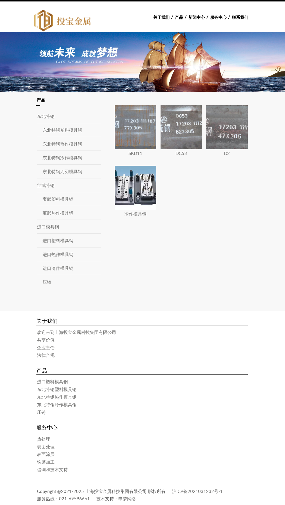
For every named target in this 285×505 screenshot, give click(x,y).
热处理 (43, 439)
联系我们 (240, 17)
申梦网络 (127, 498)
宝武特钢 (46, 185)
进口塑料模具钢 (58, 240)
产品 (179, 17)
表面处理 (46, 446)
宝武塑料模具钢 (58, 199)
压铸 (47, 282)
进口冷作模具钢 (58, 268)
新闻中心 (196, 17)
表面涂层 (46, 454)
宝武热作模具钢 (58, 212)
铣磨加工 (46, 461)
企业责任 (46, 347)
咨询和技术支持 (52, 469)
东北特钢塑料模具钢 (62, 130)
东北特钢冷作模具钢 (62, 157)
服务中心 (218, 17)
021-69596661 (74, 498)
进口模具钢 (48, 226)
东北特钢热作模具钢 (62, 143)
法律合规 (46, 355)
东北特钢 (46, 116)
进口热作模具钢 (58, 254)
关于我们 (161, 17)
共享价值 (46, 339)
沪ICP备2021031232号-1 (197, 491)
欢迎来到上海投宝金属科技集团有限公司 (76, 332)
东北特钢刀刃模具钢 (62, 171)
